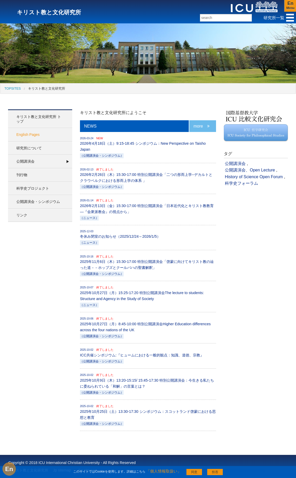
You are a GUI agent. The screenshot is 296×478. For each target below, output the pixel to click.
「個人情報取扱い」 (163, 471)
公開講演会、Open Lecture (250, 170)
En (9, 469)
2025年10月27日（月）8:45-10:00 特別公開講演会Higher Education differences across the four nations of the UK (148, 327)
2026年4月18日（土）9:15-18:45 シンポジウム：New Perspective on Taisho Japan (148, 147)
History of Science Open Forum (254, 177)
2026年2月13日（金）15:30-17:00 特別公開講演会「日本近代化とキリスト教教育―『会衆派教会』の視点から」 (148, 209)
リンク (21, 215)
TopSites (12, 88)
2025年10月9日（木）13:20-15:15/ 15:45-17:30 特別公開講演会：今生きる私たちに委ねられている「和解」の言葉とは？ (148, 384)
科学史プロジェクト (32, 188)
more (201, 126)
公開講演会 (25, 161)
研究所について (29, 148)
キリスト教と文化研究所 (46, 88)
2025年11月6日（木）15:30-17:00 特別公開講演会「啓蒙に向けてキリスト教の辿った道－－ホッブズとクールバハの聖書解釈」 (148, 265)
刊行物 (21, 175)
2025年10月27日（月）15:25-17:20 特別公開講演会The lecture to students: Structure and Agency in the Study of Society (148, 296)
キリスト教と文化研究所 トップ (38, 119)
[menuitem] (12, 88)
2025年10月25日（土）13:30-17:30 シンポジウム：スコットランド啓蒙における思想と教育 (148, 415)
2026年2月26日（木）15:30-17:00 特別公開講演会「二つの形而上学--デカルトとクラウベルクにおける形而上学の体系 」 (148, 178)
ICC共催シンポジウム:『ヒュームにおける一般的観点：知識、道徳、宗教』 (148, 356)
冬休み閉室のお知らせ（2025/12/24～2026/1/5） (148, 237)
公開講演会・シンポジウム (38, 202)
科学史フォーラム (241, 183)
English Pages (28, 134)
